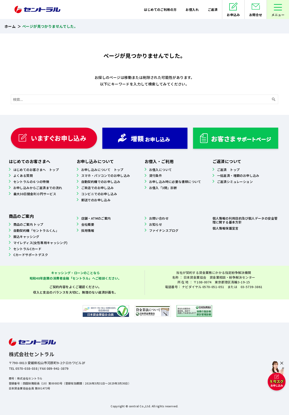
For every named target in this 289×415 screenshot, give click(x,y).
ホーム (10, 26)
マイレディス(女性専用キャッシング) (40, 242)
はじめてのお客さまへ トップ (36, 169)
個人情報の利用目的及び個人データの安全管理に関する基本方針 (245, 220)
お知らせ (155, 224)
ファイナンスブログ (164, 230)
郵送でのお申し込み (96, 200)
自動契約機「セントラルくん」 (36, 230)
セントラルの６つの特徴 (31, 181)
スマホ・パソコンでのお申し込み (105, 175)
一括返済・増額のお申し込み (238, 175)
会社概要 (87, 224)
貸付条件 (155, 175)
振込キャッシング (26, 236)
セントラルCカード (27, 249)
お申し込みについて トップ (102, 169)
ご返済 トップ (228, 169)
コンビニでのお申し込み (99, 194)
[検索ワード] (144, 99)
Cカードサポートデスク (30, 254)
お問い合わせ (159, 218)
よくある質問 (23, 175)
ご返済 (212, 9)
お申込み (233, 14)
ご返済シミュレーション (235, 181)
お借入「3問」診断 (163, 187)
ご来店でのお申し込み (97, 187)
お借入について (160, 169)
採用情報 (87, 230)
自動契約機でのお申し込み (100, 181)
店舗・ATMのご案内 (96, 218)
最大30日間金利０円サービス (34, 194)
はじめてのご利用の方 (160, 9)
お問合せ (255, 14)
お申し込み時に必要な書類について (175, 181)
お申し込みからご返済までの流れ (37, 187)
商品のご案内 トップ (28, 224)
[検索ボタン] (273, 99)
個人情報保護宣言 (226, 228)
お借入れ (192, 9)
